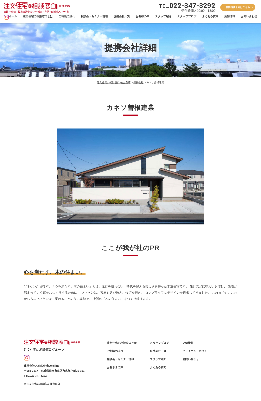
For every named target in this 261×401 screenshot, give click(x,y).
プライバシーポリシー (196, 357)
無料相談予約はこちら (238, 7)
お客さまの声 (115, 373)
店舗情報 (229, 16)
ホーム (13, 16)
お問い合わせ (249, 16)
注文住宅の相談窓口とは (38, 16)
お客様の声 (142, 16)
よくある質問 (210, 16)
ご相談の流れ (67, 16)
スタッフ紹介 (163, 16)
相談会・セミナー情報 (94, 16)
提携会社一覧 (122, 16)
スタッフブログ (186, 16)
